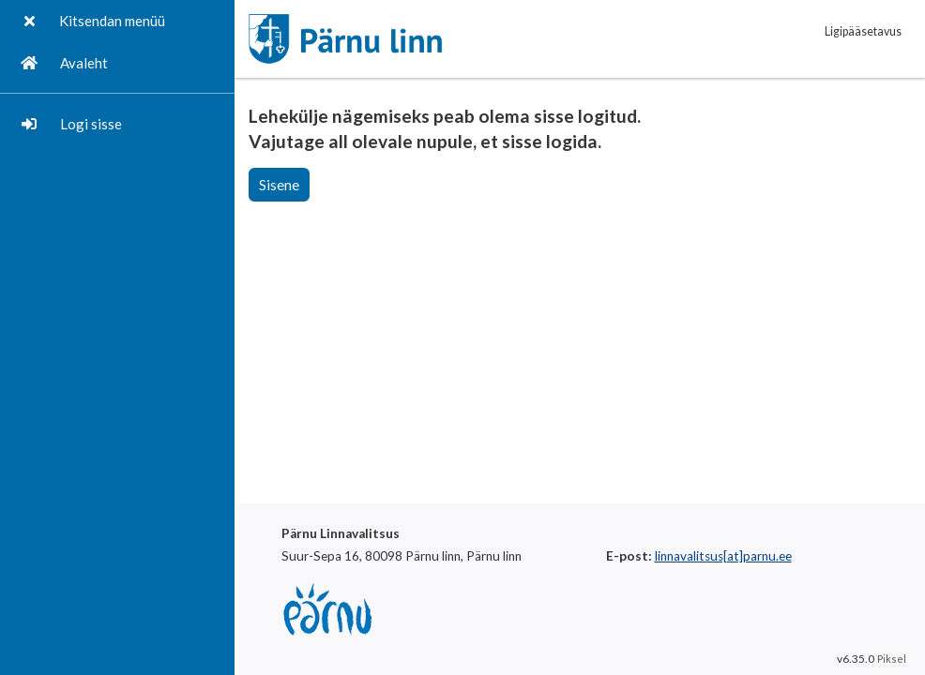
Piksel (891, 658)
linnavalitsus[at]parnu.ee (723, 555)
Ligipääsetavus (863, 31)
